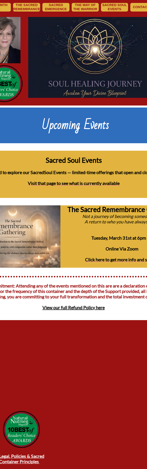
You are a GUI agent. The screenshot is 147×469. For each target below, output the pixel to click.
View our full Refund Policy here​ (73, 307)
